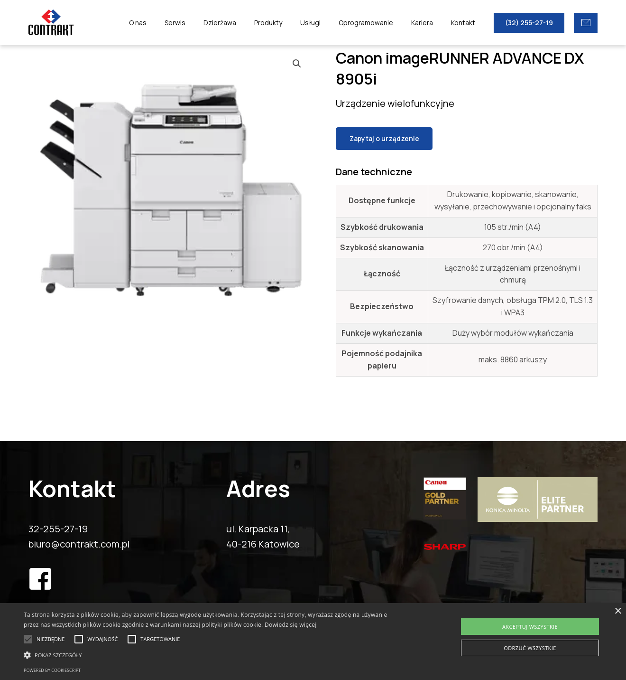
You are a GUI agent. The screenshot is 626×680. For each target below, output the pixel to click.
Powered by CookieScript (52, 670)
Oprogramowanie (377, 23)
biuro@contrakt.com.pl (78, 544)
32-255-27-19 (58, 528)
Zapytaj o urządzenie (384, 138)
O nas (173, 23)
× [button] (617, 611)
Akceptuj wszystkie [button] (530, 626)
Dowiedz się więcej (291, 625)
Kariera (429, 23)
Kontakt (465, 23)
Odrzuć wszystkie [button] (530, 648)
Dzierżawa (246, 23)
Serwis (205, 23)
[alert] (313, 641)
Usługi (327, 23)
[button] (212, 655)
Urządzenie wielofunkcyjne (395, 103)
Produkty (290, 23)
